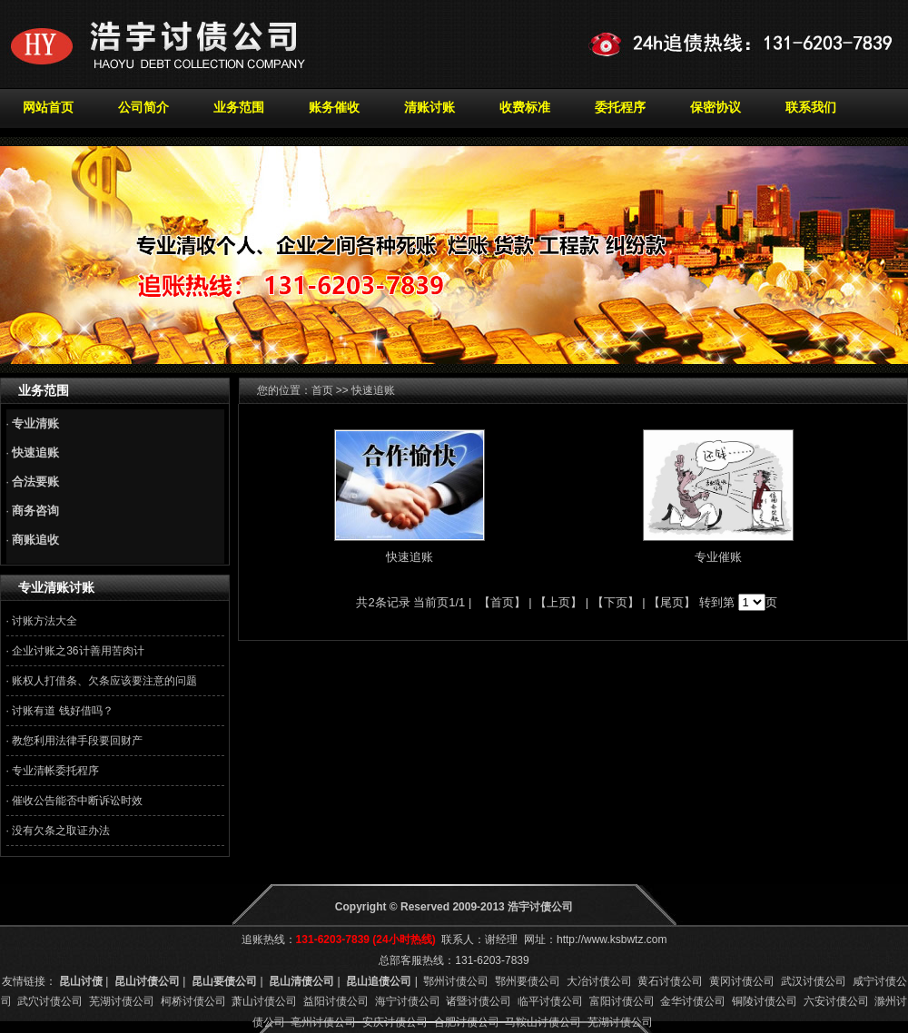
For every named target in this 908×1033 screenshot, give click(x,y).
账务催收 (334, 107)
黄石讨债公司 (670, 981)
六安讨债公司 (836, 1001)
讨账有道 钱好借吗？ (62, 710)
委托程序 (620, 107)
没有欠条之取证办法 (61, 830)
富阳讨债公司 (622, 1001)
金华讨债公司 (692, 1001)
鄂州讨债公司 (456, 981)
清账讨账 (429, 107)
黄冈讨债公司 (742, 981)
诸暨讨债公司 (478, 1001)
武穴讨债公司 (50, 1001)
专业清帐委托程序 (55, 770)
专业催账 (718, 557)
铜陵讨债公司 (764, 1001)
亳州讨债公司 (323, 1022)
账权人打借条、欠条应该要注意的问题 (104, 680)
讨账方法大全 (44, 621)
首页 (322, 390)
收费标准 (524, 107)
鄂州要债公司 (527, 981)
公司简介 (143, 107)
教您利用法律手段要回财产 (77, 740)
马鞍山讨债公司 (543, 1022)
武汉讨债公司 (813, 981)
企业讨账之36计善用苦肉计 (77, 650)
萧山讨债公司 (264, 1001)
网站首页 (48, 107)
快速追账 (409, 557)
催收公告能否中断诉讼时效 (77, 800)
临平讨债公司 (550, 1001)
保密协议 (715, 107)
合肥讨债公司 (466, 1022)
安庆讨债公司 (395, 1022)
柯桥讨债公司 (193, 1001)
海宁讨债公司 (407, 1001)
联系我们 (810, 107)
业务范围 (238, 107)
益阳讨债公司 (336, 1001)
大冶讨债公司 (599, 981)
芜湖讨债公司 (121, 1001)
